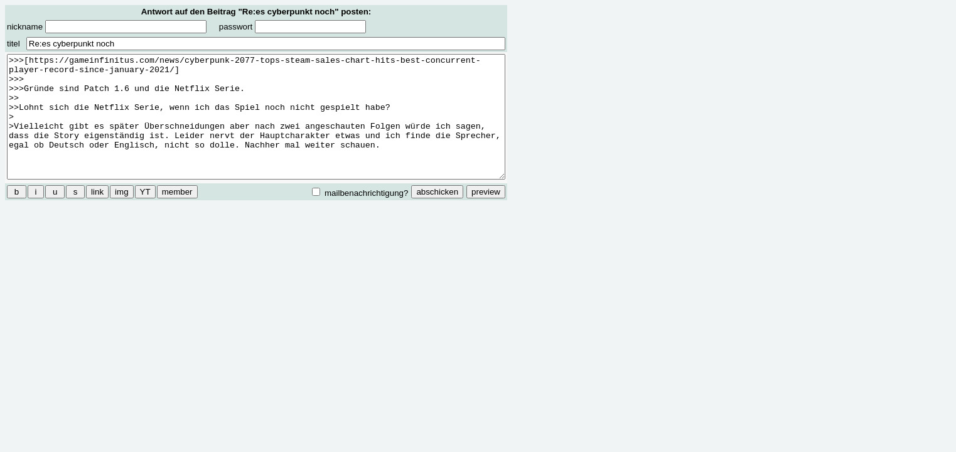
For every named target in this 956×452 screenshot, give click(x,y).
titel (13, 43)
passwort (292, 26)
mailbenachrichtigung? (360, 193)
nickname (107, 26)
